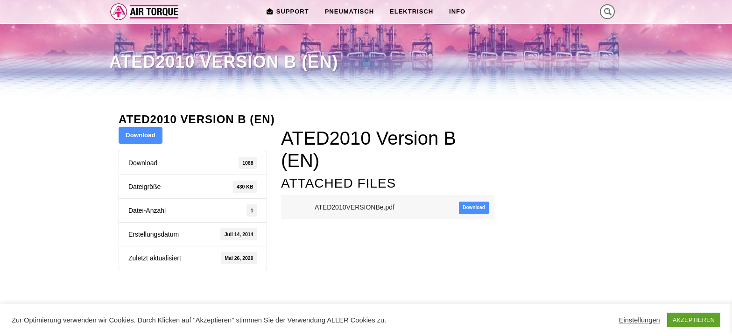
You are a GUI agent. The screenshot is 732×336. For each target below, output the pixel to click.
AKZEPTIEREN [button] (694, 319)
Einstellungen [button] (639, 320)
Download (140, 135)
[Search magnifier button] (607, 11)
